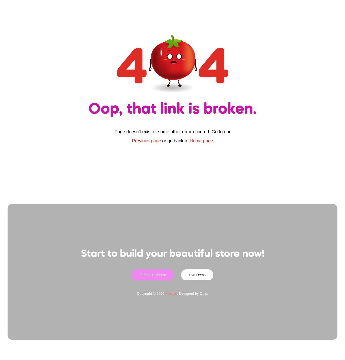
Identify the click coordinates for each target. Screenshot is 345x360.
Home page (201, 140)
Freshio (171, 293)
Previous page (146, 140)
